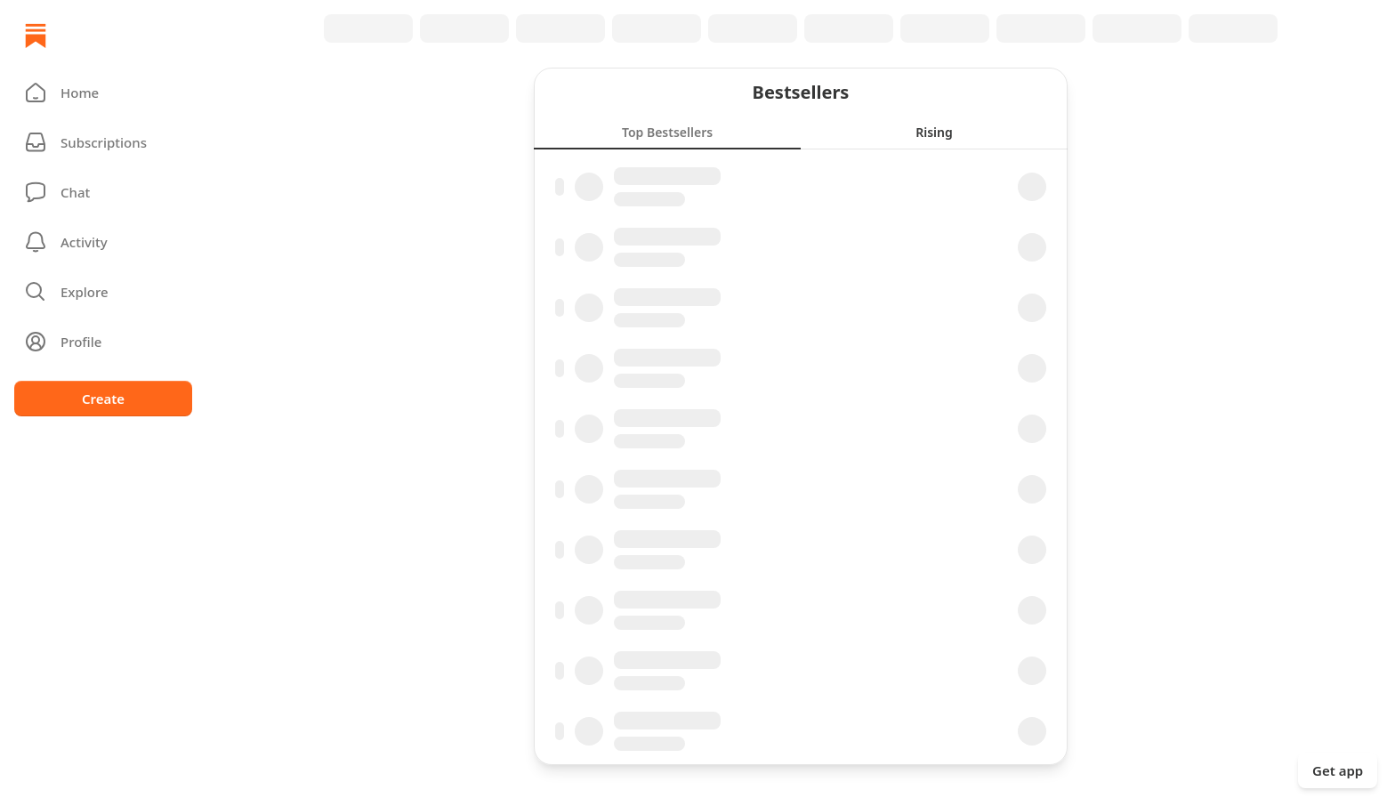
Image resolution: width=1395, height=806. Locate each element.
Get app (1337, 770)
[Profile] (103, 341)
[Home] (35, 35)
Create (103, 398)
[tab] (667, 131)
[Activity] (103, 242)
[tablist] (801, 131)
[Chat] (103, 192)
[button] (103, 92)
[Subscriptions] (103, 142)
